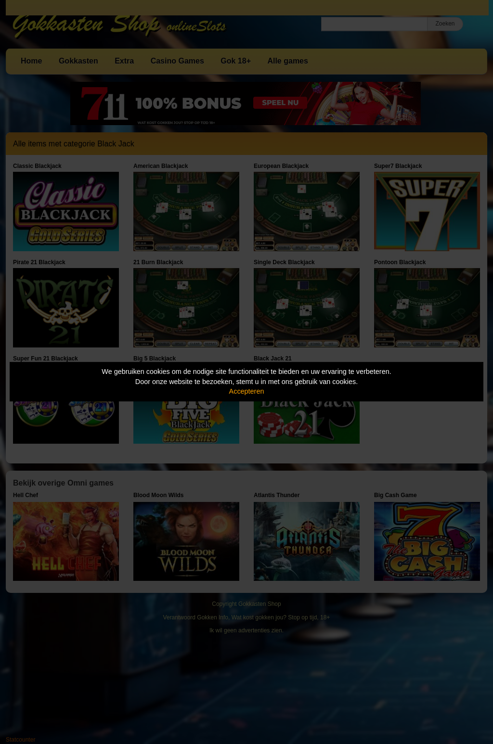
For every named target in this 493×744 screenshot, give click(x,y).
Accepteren (246, 391)
